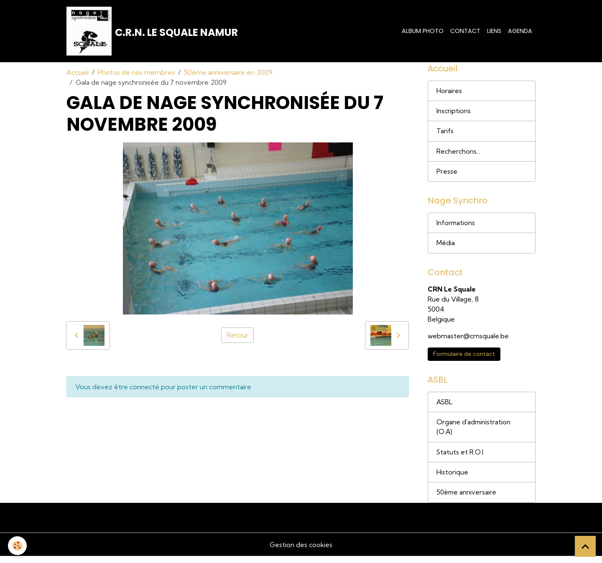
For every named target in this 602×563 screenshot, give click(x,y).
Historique (452, 478)
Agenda (520, 31)
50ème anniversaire (466, 499)
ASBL (444, 407)
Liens (494, 31)
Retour (237, 336)
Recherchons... (458, 154)
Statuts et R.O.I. (460, 458)
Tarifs (445, 133)
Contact (465, 31)
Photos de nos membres (136, 73)
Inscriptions (453, 113)
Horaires (449, 93)
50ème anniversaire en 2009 (228, 73)
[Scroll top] (585, 546)
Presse (446, 174)
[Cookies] (17, 545)
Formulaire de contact (464, 359)
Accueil (77, 73)
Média (445, 247)
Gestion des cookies (301, 551)
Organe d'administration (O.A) (474, 433)
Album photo (423, 31)
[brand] (152, 32)
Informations (456, 227)
